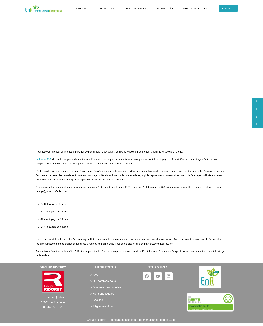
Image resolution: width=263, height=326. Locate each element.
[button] (257, 101)
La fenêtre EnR (44, 159)
